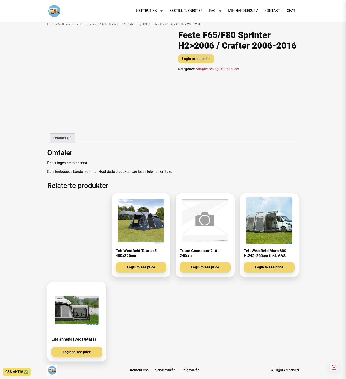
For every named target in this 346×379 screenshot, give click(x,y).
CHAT (291, 11)
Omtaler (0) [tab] (62, 138)
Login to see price (196, 59)
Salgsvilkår (190, 370)
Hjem (51, 24)
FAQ (212, 11)
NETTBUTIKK (146, 11)
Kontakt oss (139, 370)
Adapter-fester (112, 24)
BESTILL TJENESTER (186, 11)
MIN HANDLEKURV (243, 11)
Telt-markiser (89, 24)
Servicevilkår (165, 370)
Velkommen (67, 24)
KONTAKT (272, 11)
